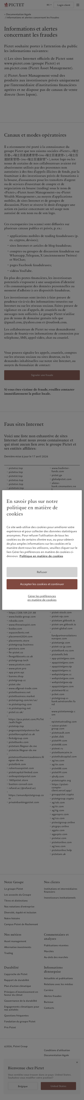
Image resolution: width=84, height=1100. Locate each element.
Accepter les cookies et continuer (42, 584)
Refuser (42, 572)
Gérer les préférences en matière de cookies (42, 598)
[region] (42, 550)
